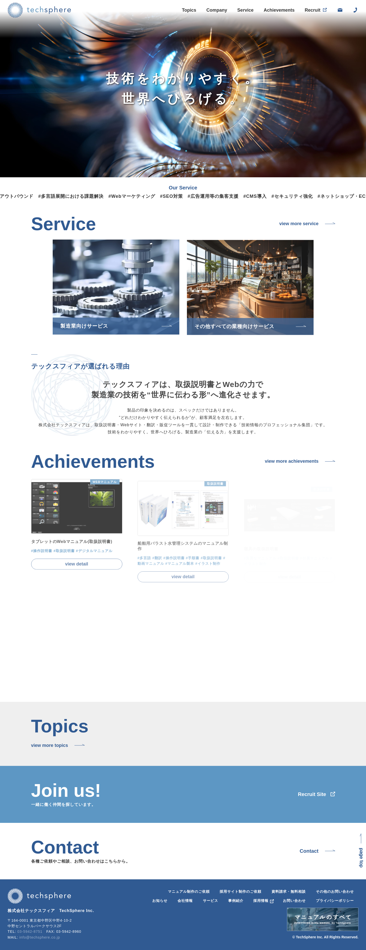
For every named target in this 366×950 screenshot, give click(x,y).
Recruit (312, 11)
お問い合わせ (294, 901)
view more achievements (291, 461)
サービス (210, 901)
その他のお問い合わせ (335, 891)
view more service (298, 223)
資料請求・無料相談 (289, 891)
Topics (189, 10)
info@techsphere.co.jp (39, 937)
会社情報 (185, 901)
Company (216, 10)
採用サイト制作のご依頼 (240, 891)
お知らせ (159, 901)
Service (245, 10)
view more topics (49, 745)
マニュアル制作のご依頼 (189, 891)
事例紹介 (235, 901)
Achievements (279, 10)
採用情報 (260, 901)
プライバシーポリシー (335, 901)
